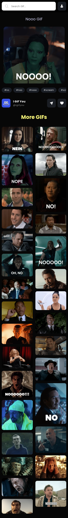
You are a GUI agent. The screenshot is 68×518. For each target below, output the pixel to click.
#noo (19, 90)
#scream (49, 90)
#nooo (33, 90)
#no (6, 90)
